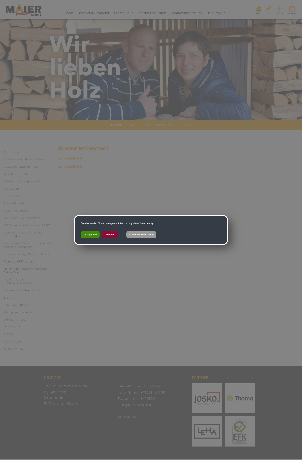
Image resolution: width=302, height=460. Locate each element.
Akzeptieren (90, 234)
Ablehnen (110, 234)
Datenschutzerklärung (141, 234)
